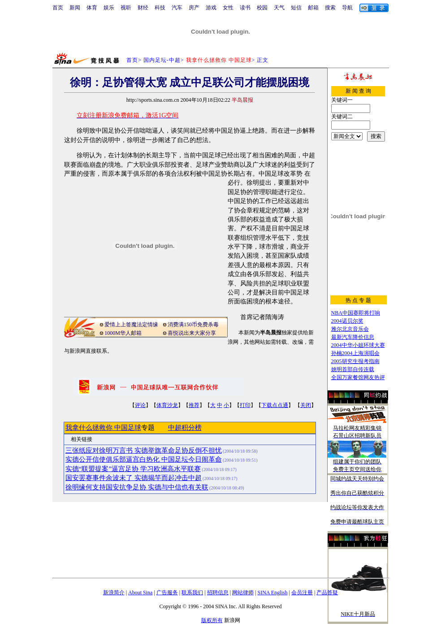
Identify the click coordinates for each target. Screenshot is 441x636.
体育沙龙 (167, 405)
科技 (160, 7)
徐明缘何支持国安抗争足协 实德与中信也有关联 (136, 487)
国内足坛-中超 (162, 60)
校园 (262, 7)
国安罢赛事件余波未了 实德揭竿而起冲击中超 (133, 477)
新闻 (74, 7)
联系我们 (192, 592)
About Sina (140, 592)
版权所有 (212, 620)
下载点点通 (274, 405)
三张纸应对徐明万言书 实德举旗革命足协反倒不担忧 (143, 450)
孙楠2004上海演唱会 (355, 353)
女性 (228, 7)
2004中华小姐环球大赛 (358, 345)
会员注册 (302, 592)
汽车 (177, 7)
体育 (91, 7)
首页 (57, 7)
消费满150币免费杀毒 (193, 324)
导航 (347, 7)
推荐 (194, 405)
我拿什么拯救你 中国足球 (103, 427)
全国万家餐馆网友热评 (358, 377)
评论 (140, 405)
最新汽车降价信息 (352, 337)
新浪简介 (114, 592)
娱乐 (109, 7)
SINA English (272, 592)
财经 (143, 7)
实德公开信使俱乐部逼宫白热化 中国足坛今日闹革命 (143, 459)
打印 (245, 405)
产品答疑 (327, 592)
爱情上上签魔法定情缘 (131, 324)
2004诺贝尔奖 (347, 321)
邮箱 (313, 7)
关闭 (305, 405)
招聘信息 (218, 592)
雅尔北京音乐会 (350, 329)
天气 (279, 7)
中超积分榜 (185, 427)
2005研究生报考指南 (355, 361)
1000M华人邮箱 (123, 333)
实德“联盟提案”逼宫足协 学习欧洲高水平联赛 (133, 468)
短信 (296, 7)
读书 (245, 7)
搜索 (330, 7)
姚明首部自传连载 (352, 369)
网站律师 (243, 592)
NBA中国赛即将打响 (355, 313)
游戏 (211, 7)
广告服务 (167, 592)
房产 (194, 7)
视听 (126, 7)
